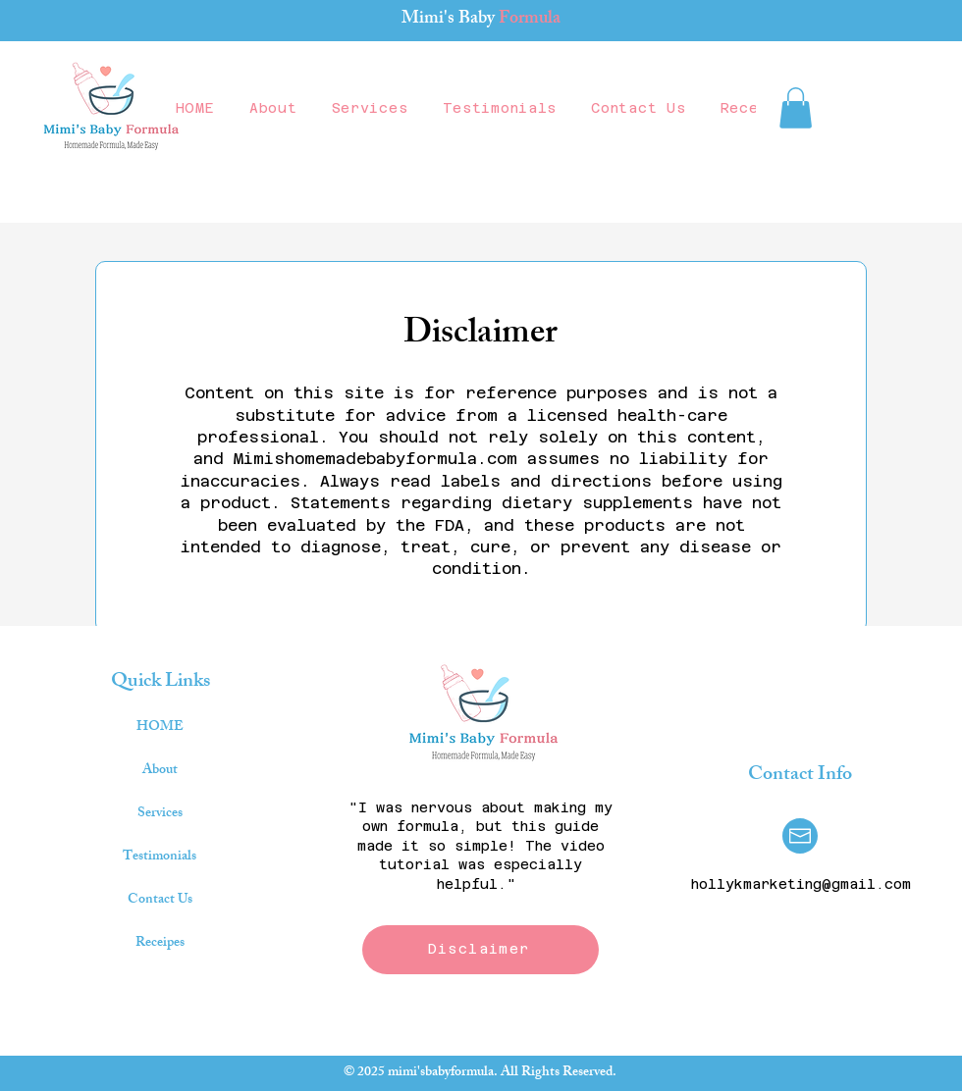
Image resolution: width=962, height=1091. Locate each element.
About (160, 770)
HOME (160, 727)
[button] (795, 108)
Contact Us (160, 900)
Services (160, 814)
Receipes (160, 943)
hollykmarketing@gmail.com (801, 884)
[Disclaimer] (480, 949)
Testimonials (159, 857)
